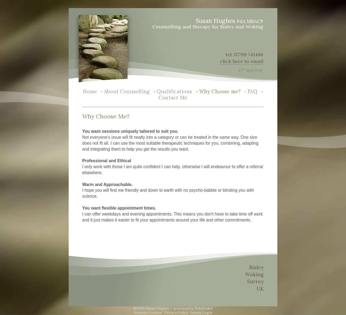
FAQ (252, 91)
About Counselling (127, 91)
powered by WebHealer (193, 308)
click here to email (241, 61)
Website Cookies (148, 312)
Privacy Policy (176, 312)
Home (90, 91)
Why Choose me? (220, 91)
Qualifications (174, 91)
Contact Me (173, 98)
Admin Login (201, 312)
